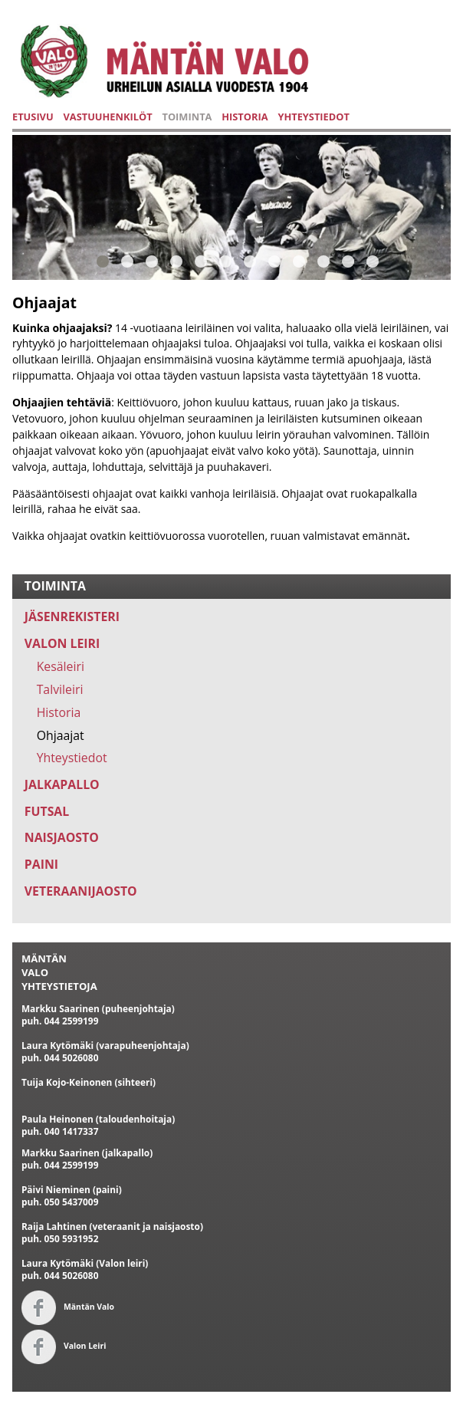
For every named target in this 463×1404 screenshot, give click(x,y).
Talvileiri (60, 689)
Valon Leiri (63, 1345)
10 (323, 261)
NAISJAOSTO (62, 837)
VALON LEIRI (62, 643)
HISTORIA (245, 116)
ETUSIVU (33, 116)
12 (372, 261)
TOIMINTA (187, 116)
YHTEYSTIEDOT (313, 116)
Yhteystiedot (72, 757)
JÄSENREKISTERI (72, 616)
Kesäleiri (60, 666)
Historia (59, 712)
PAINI (41, 864)
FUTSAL (47, 811)
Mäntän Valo (67, 1306)
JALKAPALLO (62, 784)
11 (348, 261)
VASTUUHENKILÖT (107, 116)
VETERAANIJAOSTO (81, 891)
